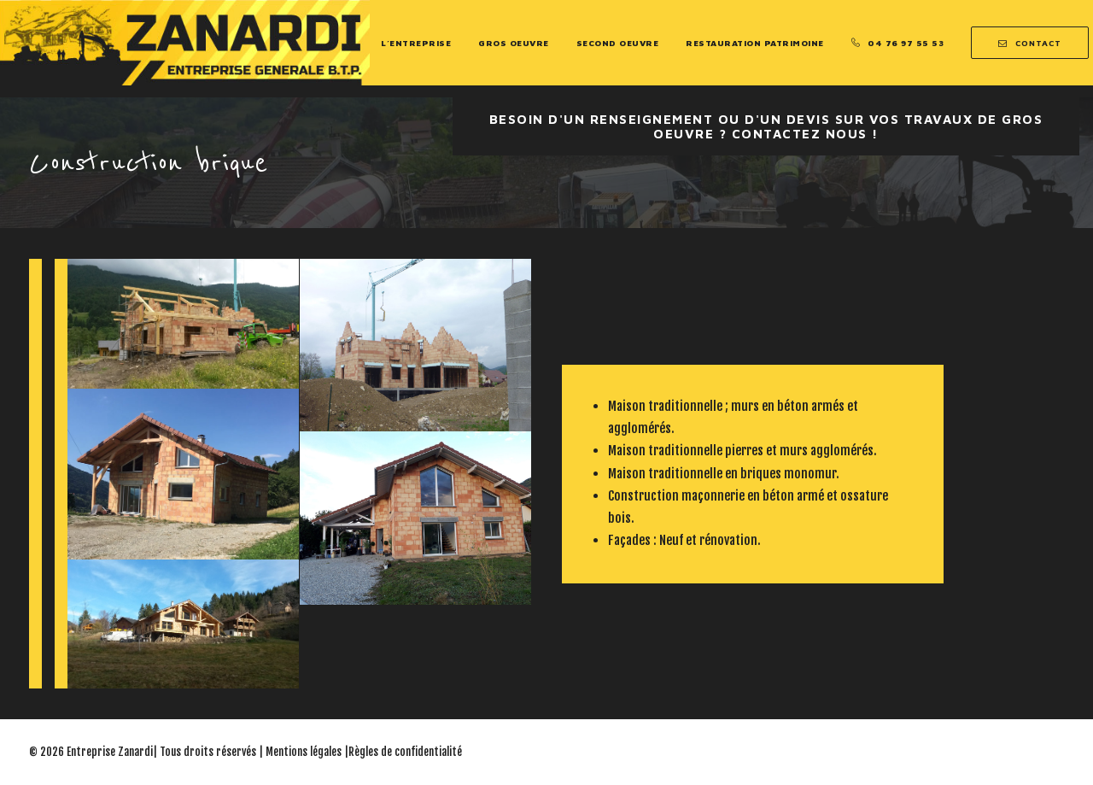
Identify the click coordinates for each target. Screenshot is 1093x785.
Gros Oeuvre (513, 43)
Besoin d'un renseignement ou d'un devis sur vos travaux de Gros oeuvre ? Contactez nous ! (768, 126)
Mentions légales (304, 752)
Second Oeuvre (617, 43)
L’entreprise (416, 43)
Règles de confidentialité (405, 752)
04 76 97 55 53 (906, 43)
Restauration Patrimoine (755, 43)
